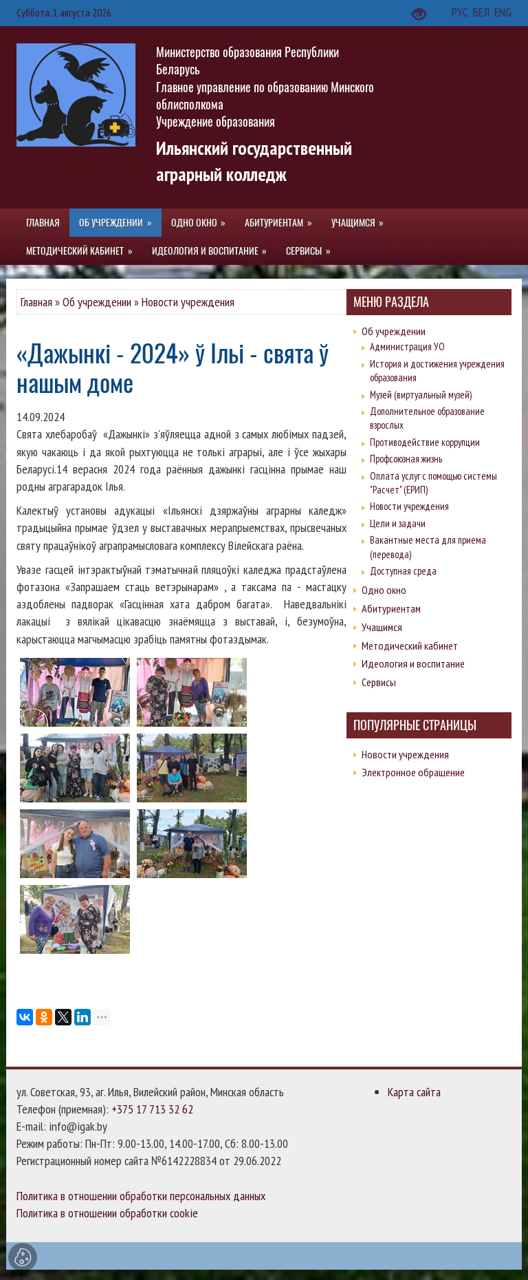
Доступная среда (403, 570)
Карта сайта (414, 1092)
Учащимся (382, 627)
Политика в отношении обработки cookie (107, 1213)
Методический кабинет (410, 645)
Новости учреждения (188, 302)
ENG (503, 12)
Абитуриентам (391, 608)
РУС (461, 12)
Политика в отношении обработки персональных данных (140, 1196)
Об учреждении (97, 302)
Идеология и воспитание (413, 663)
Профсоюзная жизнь (406, 458)
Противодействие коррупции (425, 442)
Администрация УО (407, 346)
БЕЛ (482, 12)
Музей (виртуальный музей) (421, 394)
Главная (36, 302)
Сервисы (379, 682)
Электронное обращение (413, 772)
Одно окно (384, 590)
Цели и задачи (398, 523)
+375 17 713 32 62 (152, 1109)
